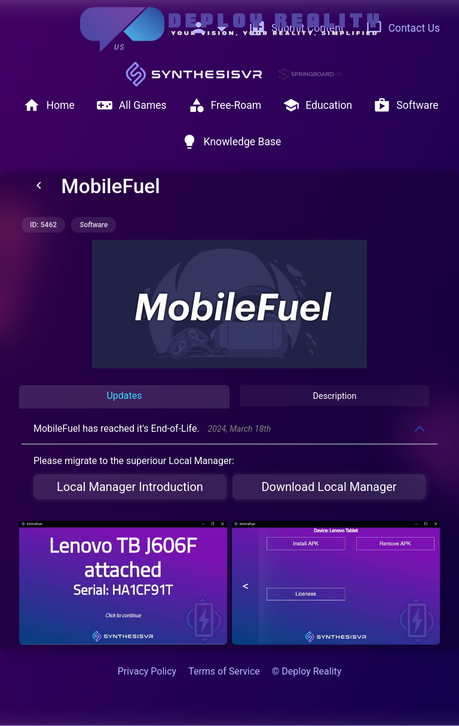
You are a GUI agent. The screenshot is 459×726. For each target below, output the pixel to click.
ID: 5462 (43, 225)
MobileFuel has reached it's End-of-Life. (152, 428)
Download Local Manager (328, 487)
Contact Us (403, 28)
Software (406, 105)
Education (317, 105)
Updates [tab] (124, 395)
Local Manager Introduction (130, 487)
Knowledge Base (231, 141)
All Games (131, 105)
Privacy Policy (147, 671)
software (93, 225)
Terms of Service (224, 671)
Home (48, 105)
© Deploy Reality (307, 671)
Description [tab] (335, 396)
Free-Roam (225, 105)
